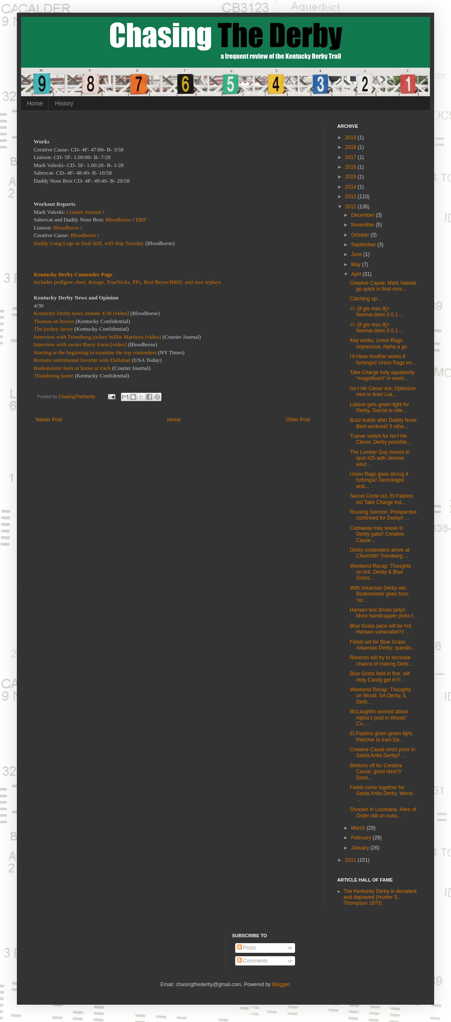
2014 (351, 187)
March (359, 828)
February (362, 838)
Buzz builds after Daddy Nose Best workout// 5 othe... (383, 423)
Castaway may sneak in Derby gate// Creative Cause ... (377, 534)
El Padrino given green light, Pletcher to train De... (381, 736)
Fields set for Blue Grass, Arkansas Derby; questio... (383, 645)
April (356, 274)
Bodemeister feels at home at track (72, 368)
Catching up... (365, 299)
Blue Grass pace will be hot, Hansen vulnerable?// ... (381, 629)
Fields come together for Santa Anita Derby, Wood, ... (382, 794)
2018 (351, 147)
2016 (351, 167)
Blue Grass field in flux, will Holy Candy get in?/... (380, 676)
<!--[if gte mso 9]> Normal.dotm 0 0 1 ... (376, 312)
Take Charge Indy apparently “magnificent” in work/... (382, 375)
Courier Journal (83, 212)
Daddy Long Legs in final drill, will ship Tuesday (89, 243)
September (364, 245)
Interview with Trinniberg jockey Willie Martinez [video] (97, 337)
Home (35, 103)
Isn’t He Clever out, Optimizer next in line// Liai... (383, 391)
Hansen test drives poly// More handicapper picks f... (383, 613)
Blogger (280, 984)
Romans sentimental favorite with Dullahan (82, 360)
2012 (351, 207)
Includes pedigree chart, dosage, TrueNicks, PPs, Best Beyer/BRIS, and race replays (127, 282)
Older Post (298, 420)
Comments (252, 961)
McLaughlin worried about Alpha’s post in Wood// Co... (379, 718)
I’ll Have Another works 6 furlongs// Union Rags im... (383, 359)
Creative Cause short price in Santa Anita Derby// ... (382, 752)
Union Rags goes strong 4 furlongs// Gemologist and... (379, 480)
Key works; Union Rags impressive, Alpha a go (378, 343)
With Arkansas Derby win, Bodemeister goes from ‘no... (379, 594)
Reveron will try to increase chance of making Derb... (381, 660)
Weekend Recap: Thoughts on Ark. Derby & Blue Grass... (380, 572)
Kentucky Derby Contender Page (73, 274)
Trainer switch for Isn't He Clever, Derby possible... (380, 439)
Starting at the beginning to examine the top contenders (95, 352)
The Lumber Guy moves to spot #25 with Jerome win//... (380, 458)
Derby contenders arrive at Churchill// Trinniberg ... (379, 553)
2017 (351, 157)
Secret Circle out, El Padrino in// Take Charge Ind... (381, 499)
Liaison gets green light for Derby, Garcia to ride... (379, 407)
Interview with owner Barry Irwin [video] (80, 344)
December (363, 215)
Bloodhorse (118, 219)
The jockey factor (53, 329)
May (356, 264)
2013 (351, 197)
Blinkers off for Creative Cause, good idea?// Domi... (376, 772)
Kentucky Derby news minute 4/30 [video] (81, 313)
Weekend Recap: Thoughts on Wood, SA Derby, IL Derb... (380, 696)
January (360, 848)
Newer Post (49, 420)
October (360, 235)
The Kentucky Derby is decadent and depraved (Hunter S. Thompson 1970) (380, 897)
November (363, 225)
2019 (351, 137)
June (357, 254)
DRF (140, 219)
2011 (351, 860)
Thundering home (53, 375)
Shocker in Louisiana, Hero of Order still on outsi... (383, 812)
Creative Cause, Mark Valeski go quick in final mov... (383, 286)
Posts (246, 948)
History (64, 103)
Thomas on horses (54, 321)
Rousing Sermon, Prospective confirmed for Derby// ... (383, 515)
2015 (351, 177)
